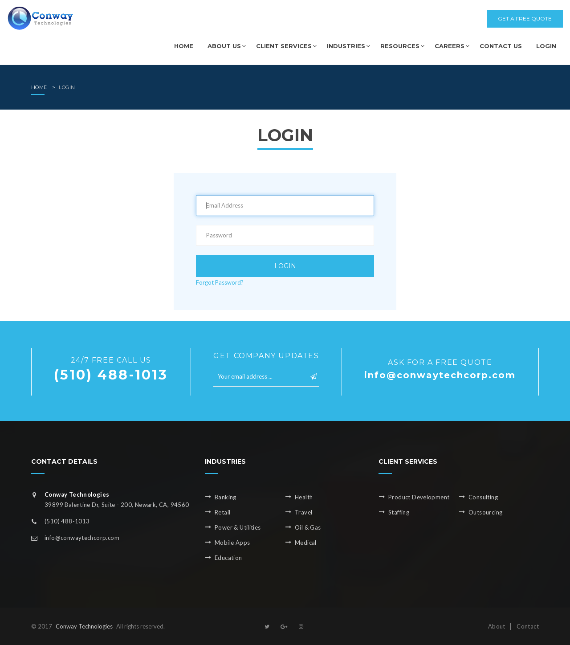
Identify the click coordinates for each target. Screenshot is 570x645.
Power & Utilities (238, 527)
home (39, 87)
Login (546, 45)
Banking (225, 497)
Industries (346, 45)
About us (224, 45)
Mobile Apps (232, 542)
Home (183, 45)
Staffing (398, 512)
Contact (527, 626)
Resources (399, 45)
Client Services (284, 45)
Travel (303, 512)
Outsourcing (485, 512)
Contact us (501, 45)
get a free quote (525, 18)
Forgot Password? (220, 282)
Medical (306, 542)
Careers (449, 45)
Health (304, 497)
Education (228, 557)
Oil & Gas (308, 527)
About (496, 626)
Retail (222, 512)
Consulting (483, 497)
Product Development (418, 497)
